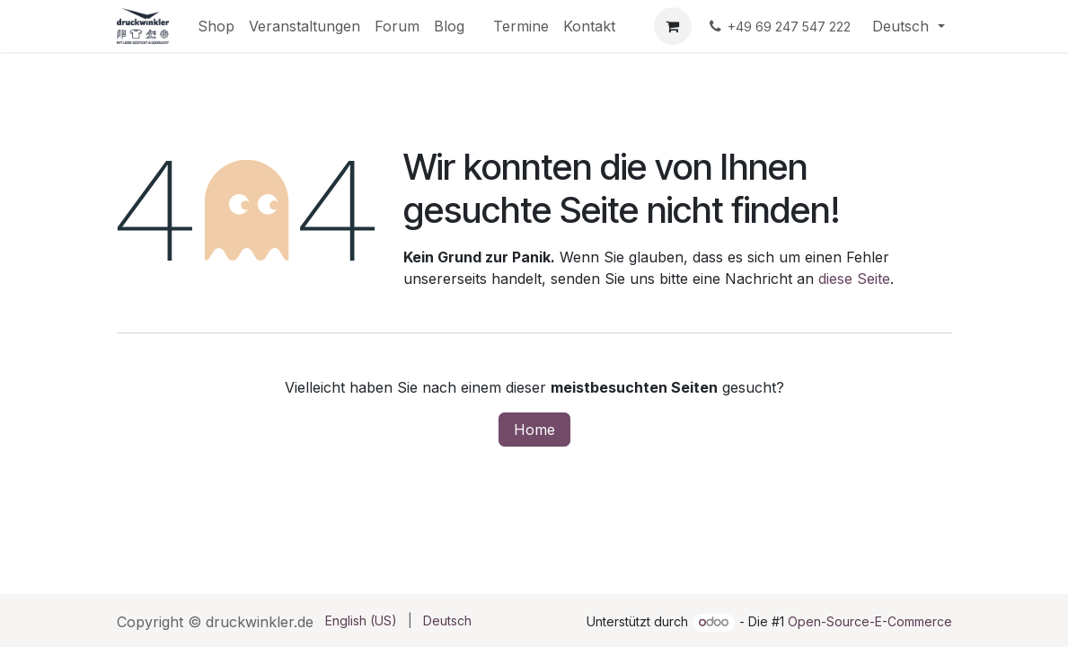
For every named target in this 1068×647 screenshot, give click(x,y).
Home (534, 430)
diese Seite (854, 279)
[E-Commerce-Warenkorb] (673, 26)
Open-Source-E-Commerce (870, 621)
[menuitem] (216, 26)
